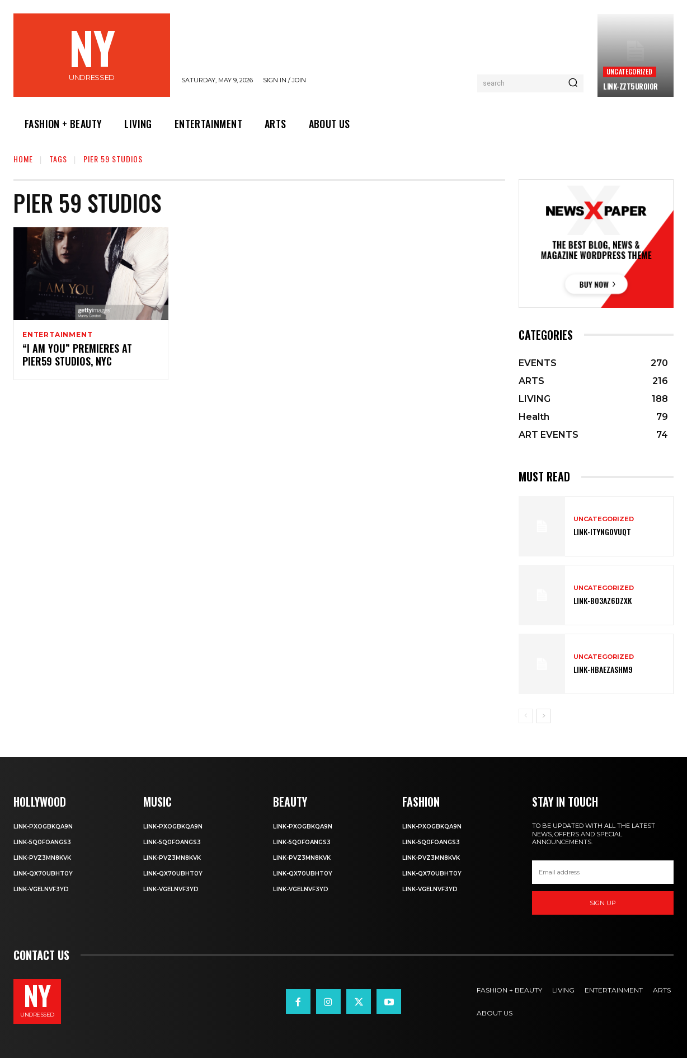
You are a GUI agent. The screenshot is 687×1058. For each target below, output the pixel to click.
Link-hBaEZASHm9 (603, 669)
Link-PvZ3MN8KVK (42, 858)
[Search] (573, 83)
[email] (603, 872)
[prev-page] (526, 716)
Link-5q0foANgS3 (42, 842)
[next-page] (543, 716)
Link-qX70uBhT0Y (43, 873)
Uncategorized (629, 71)
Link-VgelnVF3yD (41, 889)
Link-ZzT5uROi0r (630, 86)
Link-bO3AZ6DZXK (602, 600)
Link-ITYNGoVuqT (602, 531)
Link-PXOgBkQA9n (43, 826)
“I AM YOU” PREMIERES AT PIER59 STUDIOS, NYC (77, 356)
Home (23, 159)
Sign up (603, 903)
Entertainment (57, 334)
